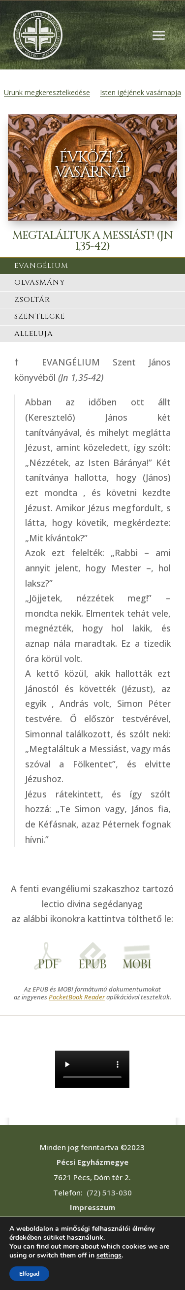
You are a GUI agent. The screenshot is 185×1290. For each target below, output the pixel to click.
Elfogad (29, 1274)
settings (109, 1255)
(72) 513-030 (109, 1192)
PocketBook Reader (77, 996)
